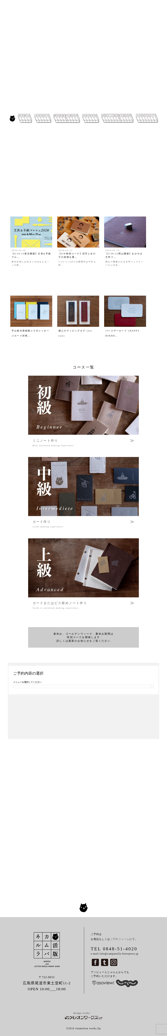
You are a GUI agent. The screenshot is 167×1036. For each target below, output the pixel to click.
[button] (4, 55)
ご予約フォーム (119, 939)
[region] (83, 56)
